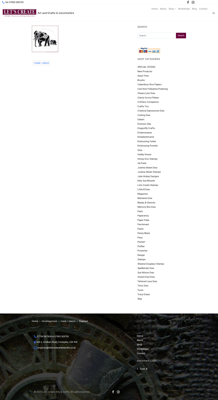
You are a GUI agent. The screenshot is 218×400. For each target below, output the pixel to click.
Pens (140, 237)
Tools (140, 290)
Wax (140, 298)
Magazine (143, 193)
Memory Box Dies (147, 206)
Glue (140, 150)
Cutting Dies (144, 115)
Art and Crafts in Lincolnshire (38, 13)
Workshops (143, 349)
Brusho (141, 80)
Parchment (143, 224)
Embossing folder (147, 141)
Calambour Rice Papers (150, 84)
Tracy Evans (144, 294)
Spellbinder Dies (146, 268)
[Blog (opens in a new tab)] (194, 13)
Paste (140, 228)
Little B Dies (144, 189)
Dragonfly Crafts (146, 128)
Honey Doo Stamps (148, 158)
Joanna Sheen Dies (147, 167)
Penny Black (144, 233)
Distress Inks (144, 123)
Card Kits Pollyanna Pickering (153, 88)
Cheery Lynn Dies (146, 93)
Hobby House (144, 154)
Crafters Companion (148, 102)
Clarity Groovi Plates (148, 97)
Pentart (141, 241)
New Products (145, 71)
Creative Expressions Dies (151, 110)
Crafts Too (143, 106)
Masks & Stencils (146, 202)
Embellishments (146, 137)
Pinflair (141, 246)
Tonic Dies (143, 285)
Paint (140, 211)
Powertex (142, 250)
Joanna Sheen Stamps (149, 171)
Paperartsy (143, 215)
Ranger (141, 255)
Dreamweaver (145, 132)
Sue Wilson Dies (146, 272)
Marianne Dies (145, 198)
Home (35, 321)
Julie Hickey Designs (148, 176)
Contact (141, 353)
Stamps (142, 259)
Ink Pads (142, 163)
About (140, 340)
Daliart (141, 119)
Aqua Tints (143, 75)
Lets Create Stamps (148, 185)
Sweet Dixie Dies (146, 276)
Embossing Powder (148, 145)
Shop (139, 344)
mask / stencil (41, 63)
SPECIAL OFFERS (146, 67)
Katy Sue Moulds (146, 180)
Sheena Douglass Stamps (151, 263)
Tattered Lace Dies (147, 281)
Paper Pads (143, 220)
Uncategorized (49, 321)
